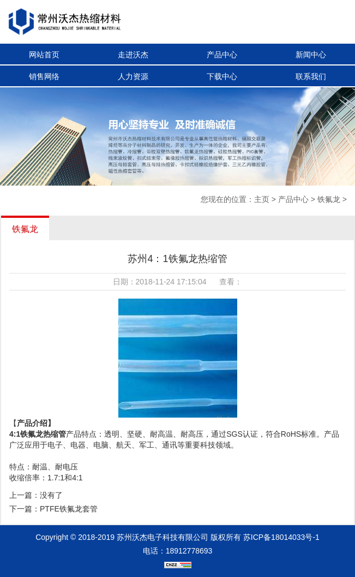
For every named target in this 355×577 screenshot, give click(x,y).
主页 (261, 199)
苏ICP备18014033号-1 (281, 537)
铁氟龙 (328, 199)
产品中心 (222, 54)
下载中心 (222, 76)
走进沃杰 (133, 54)
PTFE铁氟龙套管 (69, 508)
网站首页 (44, 54)
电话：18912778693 (178, 550)
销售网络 (44, 76)
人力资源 (133, 76)
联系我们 (311, 76)
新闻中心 (311, 54)
